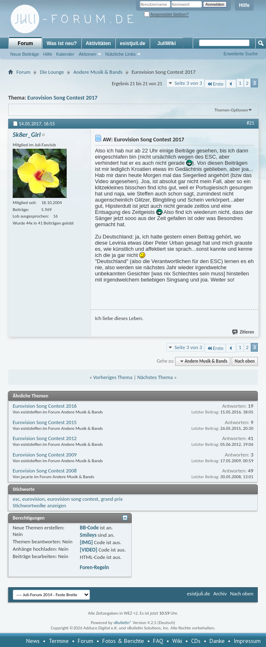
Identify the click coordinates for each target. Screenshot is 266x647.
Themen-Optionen (231, 110)
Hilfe (244, 5)
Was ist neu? (62, 43)
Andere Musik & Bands (97, 72)
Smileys (88, 535)
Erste (215, 84)
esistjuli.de (132, 43)
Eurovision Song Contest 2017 (62, 97)
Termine (59, 641)
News (33, 641)
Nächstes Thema (155, 377)
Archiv (220, 593)
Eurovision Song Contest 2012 (45, 438)
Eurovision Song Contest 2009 (45, 455)
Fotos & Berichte (123, 641)
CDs (196, 641)
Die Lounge (52, 72)
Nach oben (244, 361)
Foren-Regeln (94, 567)
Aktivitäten (98, 43)
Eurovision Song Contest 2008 (45, 471)
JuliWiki (166, 43)
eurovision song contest (72, 499)
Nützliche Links (120, 54)
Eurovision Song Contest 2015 (45, 422)
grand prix (111, 499)
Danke (217, 641)
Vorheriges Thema (113, 377)
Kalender (65, 54)
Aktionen (87, 54)
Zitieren (243, 332)
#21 (250, 123)
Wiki (177, 641)
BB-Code (89, 527)
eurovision (33, 499)
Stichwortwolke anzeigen (39, 505)
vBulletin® (122, 622)
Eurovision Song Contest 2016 (45, 406)
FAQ (158, 641)
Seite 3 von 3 (188, 83)
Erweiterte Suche (240, 53)
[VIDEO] (88, 550)
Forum (25, 43)
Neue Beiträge (24, 54)
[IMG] (86, 542)
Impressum (247, 641)
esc (16, 499)
